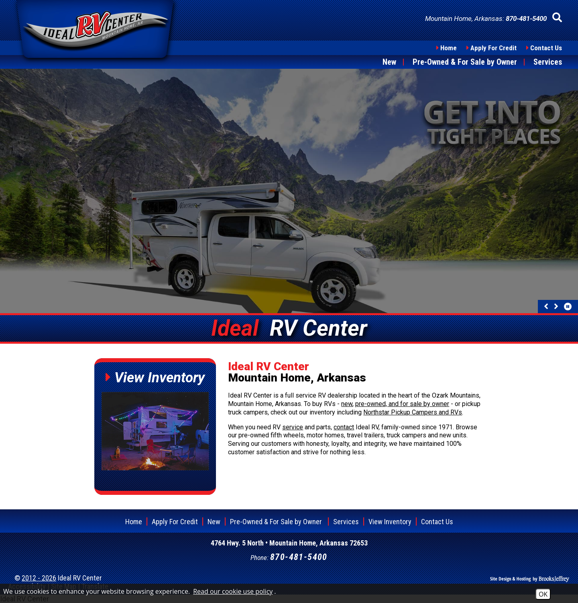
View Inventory (389, 521)
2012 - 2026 (39, 578)
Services (547, 62)
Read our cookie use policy (233, 591)
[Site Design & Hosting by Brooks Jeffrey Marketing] (530, 578)
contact (344, 427)
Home (448, 48)
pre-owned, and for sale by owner (402, 404)
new (346, 404)
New (389, 62)
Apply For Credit (493, 48)
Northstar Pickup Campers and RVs (412, 412)
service (292, 427)
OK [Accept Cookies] (543, 594)
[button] (557, 17)
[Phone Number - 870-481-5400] (526, 18)
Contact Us (546, 48)
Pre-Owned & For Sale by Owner (465, 62)
